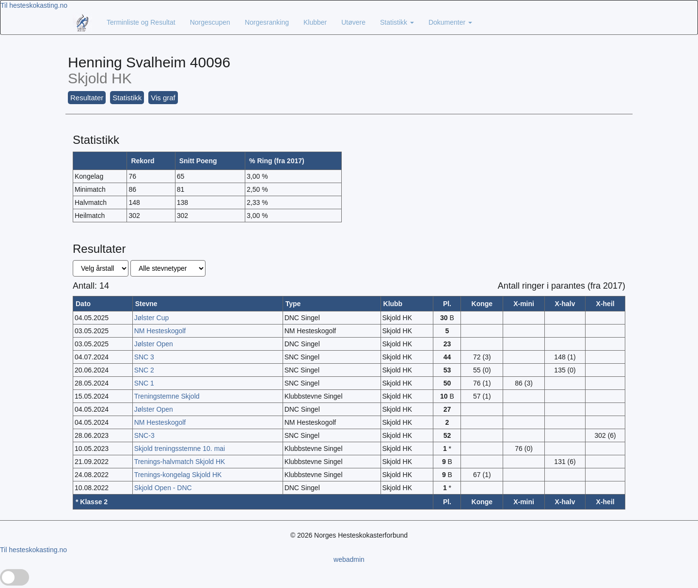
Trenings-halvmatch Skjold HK (179, 461)
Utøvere (353, 22)
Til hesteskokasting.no (33, 5)
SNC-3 (144, 435)
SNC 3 (144, 357)
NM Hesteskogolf (160, 331)
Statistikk (397, 22)
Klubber (315, 22)
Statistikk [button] (127, 97)
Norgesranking (267, 22)
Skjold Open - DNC (163, 488)
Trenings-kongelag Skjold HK (178, 475)
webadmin (349, 559)
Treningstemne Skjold (167, 396)
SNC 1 (144, 383)
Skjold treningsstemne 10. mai (179, 448)
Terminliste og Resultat (141, 22)
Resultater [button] (86, 97)
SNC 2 (144, 370)
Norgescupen (210, 22)
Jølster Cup (151, 318)
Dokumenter (450, 22)
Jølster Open (153, 344)
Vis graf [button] (163, 97)
